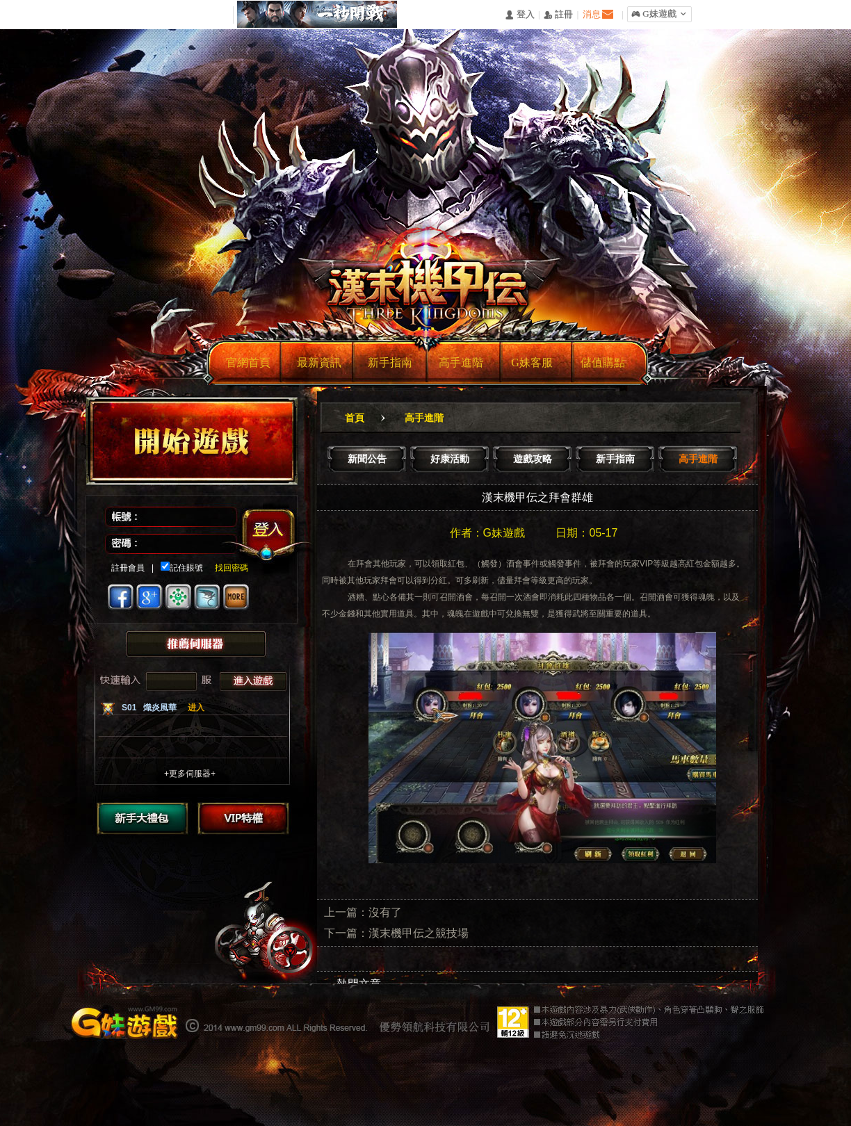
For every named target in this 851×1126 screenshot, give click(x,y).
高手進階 (461, 362)
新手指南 (390, 362)
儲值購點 (603, 362)
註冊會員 (128, 568)
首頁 (354, 417)
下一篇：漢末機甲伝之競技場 (396, 933)
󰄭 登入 (519, 14)
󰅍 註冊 (558, 14)
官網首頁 (248, 362)
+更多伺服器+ (190, 773)
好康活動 (449, 458)
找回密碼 (226, 568)
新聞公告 (367, 458)
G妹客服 (532, 362)
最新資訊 (319, 362)
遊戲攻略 (532, 458)
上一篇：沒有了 (363, 912)
